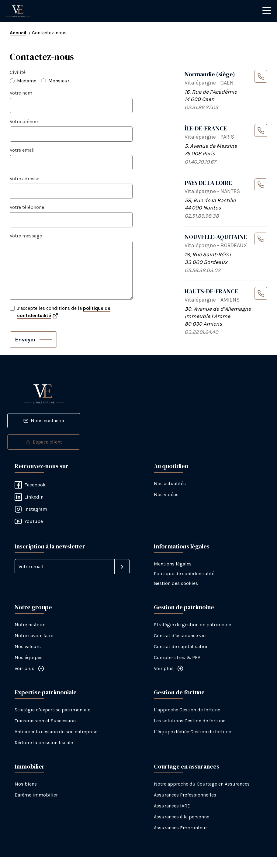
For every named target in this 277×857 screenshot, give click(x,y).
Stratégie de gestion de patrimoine (192, 624)
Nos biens (26, 784)
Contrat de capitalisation (181, 646)
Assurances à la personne (181, 817)
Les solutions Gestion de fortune (189, 721)
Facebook (30, 485)
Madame (26, 81)
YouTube (29, 521)
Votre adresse (24, 178)
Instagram (31, 509)
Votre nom (21, 93)
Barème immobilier (36, 795)
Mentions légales (173, 564)
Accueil (18, 33)
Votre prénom (25, 121)
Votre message (26, 236)
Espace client (44, 442)
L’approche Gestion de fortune (187, 710)
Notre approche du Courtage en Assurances (202, 784)
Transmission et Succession (45, 721)
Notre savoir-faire (34, 635)
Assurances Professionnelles (185, 795)
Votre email (22, 150)
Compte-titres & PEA (177, 657)
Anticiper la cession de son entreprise (56, 731)
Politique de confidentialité (184, 573)
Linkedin (29, 497)
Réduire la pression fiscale (44, 742)
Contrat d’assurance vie (180, 635)
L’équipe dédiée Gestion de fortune (192, 731)
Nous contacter (43, 420)
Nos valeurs (28, 646)
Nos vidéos (166, 494)
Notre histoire (30, 624)
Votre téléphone (27, 207)
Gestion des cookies (176, 583)
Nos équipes (29, 657)
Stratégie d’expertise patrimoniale (52, 710)
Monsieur (58, 81)
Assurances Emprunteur (180, 828)
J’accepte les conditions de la (63, 311)
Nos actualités (170, 483)
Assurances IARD (172, 806)
